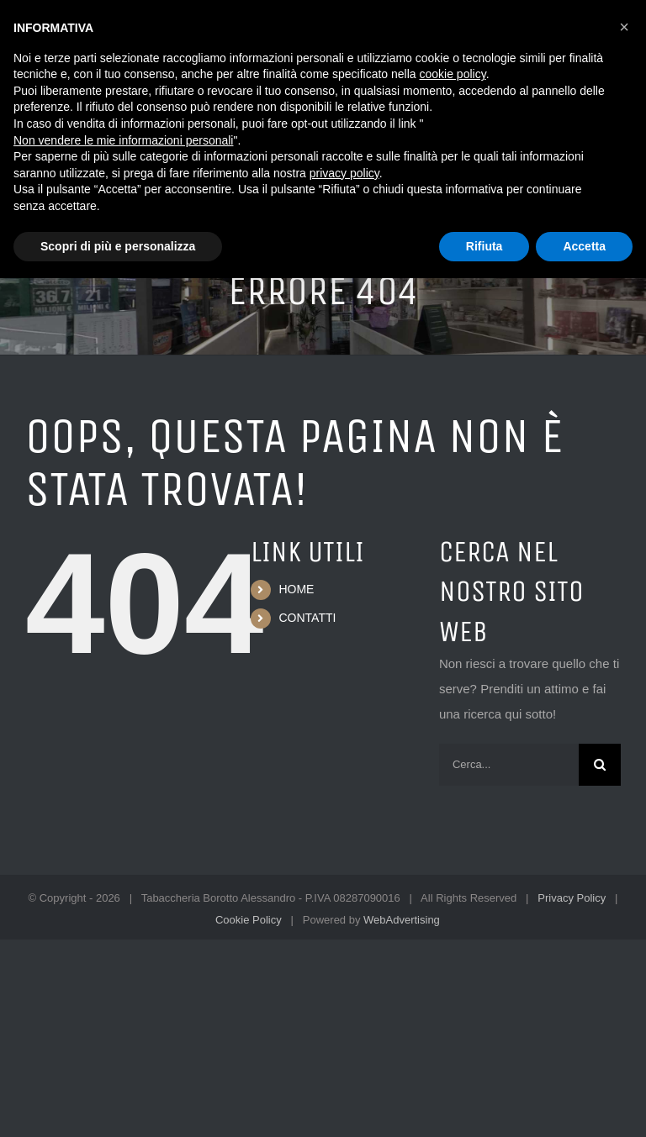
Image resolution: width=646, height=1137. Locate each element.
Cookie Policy (248, 919)
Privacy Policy (571, 898)
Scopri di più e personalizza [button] (117, 246)
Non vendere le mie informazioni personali (123, 140)
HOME (296, 589)
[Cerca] (600, 765)
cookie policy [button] (453, 74)
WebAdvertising (401, 919)
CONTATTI (307, 617)
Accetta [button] (584, 246)
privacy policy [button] (344, 173)
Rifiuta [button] (484, 246)
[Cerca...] (509, 765)
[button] (624, 26)
